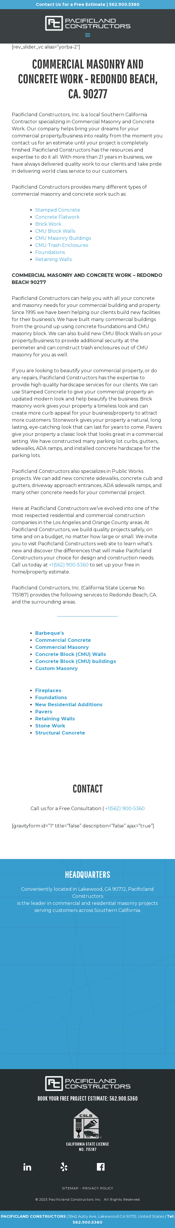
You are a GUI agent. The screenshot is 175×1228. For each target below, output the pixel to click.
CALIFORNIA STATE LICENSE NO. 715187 (87, 1146)
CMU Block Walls (55, 231)
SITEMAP (70, 1188)
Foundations (50, 252)
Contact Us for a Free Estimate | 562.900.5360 (87, 4)
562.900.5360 (87, 1222)
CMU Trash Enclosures (61, 245)
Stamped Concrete (57, 210)
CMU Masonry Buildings (63, 238)
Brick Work (48, 224)
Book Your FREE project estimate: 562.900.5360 (88, 1098)
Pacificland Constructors (87, 23)
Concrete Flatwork (57, 217)
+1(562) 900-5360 (69, 565)
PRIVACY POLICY (98, 1188)
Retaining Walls (53, 259)
